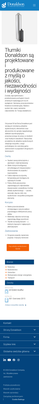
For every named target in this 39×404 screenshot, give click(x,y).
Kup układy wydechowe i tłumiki (18, 247)
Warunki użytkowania (11, 389)
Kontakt (7, 323)
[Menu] (34, 5)
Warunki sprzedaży (10, 393)
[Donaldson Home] (16, 5)
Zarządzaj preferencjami (13, 396)
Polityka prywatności (11, 385)
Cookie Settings (18, 399)
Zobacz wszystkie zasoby (14, 305)
